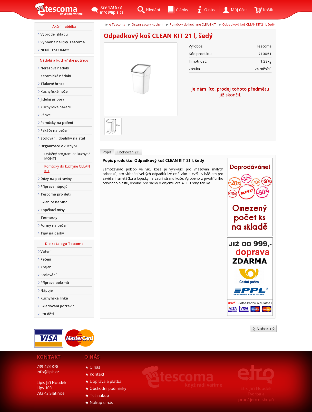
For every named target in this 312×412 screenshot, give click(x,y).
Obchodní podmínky (108, 388)
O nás (95, 367)
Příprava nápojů (54, 186)
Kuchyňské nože (54, 91)
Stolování (48, 274)
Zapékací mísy (52, 209)
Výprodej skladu (54, 34)
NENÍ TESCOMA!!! (54, 49)
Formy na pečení (54, 225)
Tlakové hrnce (52, 83)
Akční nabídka (64, 26)
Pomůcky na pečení (56, 122)
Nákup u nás (101, 402)
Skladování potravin (57, 306)
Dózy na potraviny (56, 178)
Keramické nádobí (55, 76)
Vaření (45, 251)
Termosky (49, 217)
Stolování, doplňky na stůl (62, 138)
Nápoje (46, 290)
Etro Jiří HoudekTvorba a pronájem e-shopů (256, 393)
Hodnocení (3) (128, 152)
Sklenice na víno (54, 202)
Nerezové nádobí (54, 68)
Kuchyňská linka (54, 298)
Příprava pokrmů (54, 282)
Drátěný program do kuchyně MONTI (67, 156)
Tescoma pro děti (55, 194)
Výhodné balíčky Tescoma (62, 42)
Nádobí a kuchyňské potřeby (64, 60)
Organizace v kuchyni (58, 146)
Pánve (45, 114)
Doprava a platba (105, 381)
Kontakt (97, 374)
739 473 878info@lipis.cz (111, 10)
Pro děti (47, 313)
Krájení (46, 267)
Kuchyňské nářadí (55, 107)
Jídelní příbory (52, 99)
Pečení (45, 259)
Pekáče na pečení (54, 130)
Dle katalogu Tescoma (64, 243)
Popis (107, 152)
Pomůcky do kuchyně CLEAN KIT (67, 168)
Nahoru (263, 328)
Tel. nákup (99, 395)
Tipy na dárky (52, 233)
